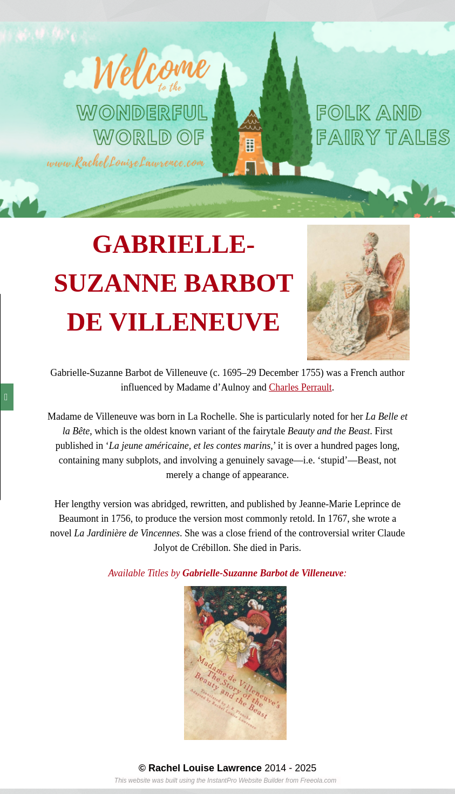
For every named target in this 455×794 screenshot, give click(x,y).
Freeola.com (318, 780)
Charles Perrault (300, 387)
